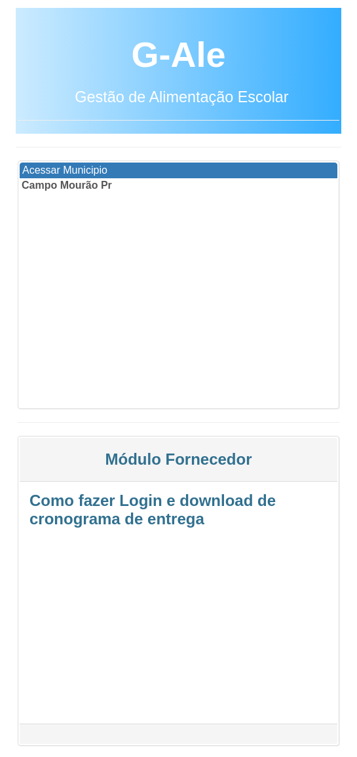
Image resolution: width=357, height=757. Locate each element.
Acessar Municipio (64, 170)
